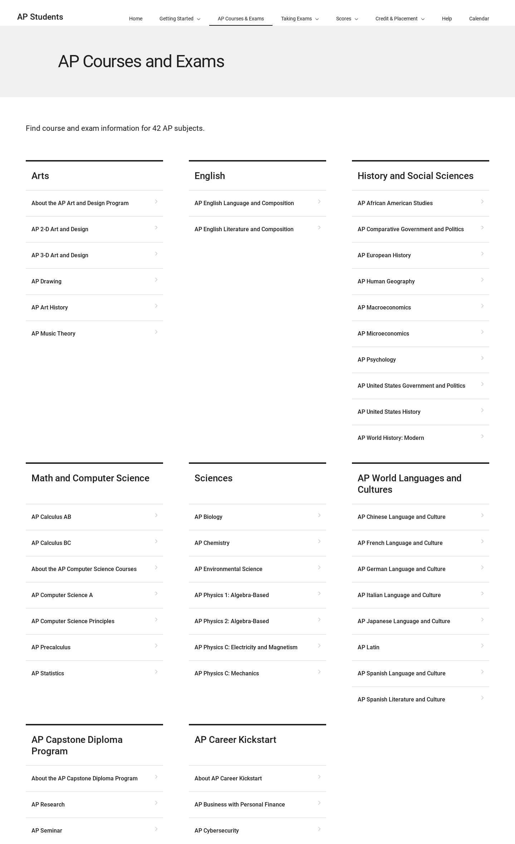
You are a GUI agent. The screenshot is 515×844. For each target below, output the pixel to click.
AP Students (40, 17)
